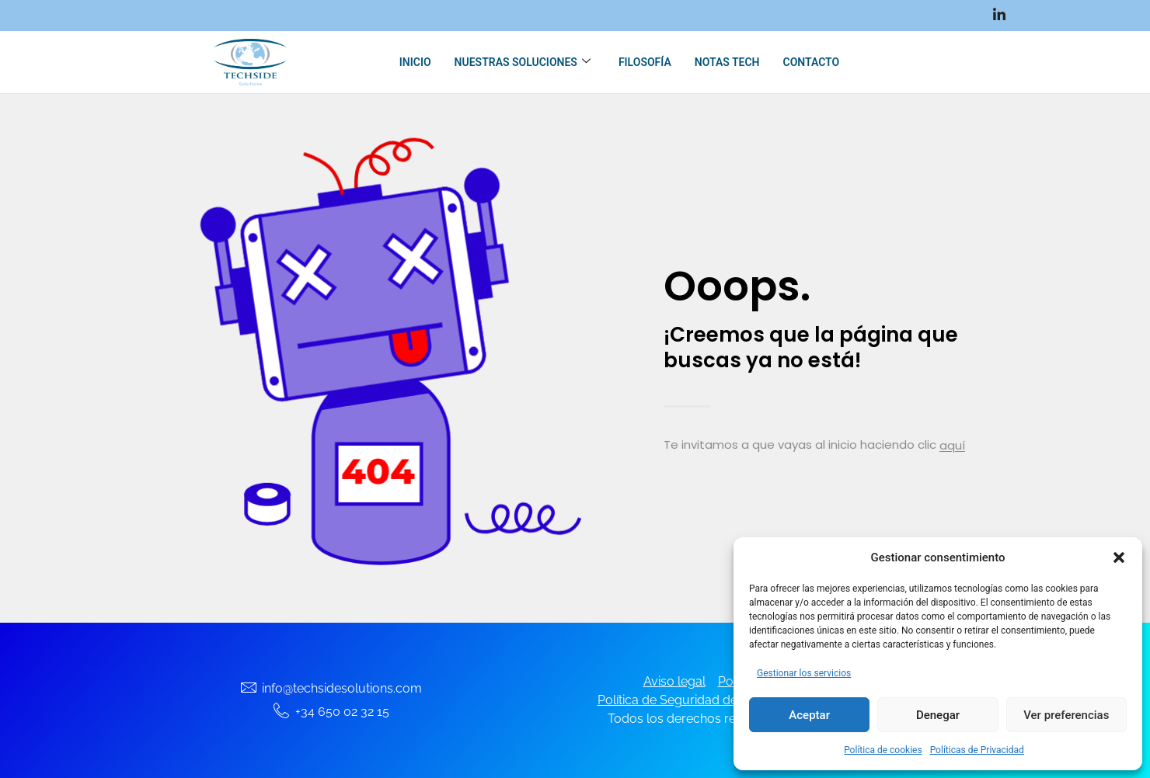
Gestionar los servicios (804, 673)
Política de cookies (883, 750)
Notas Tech (727, 62)
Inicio (415, 62)
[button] (1119, 557)
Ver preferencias (1066, 715)
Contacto (810, 62)
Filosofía (645, 62)
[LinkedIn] (999, 15)
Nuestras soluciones (523, 62)
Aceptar (809, 715)
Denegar (938, 715)
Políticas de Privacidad (977, 750)
